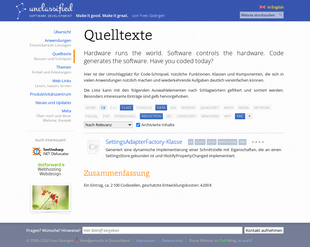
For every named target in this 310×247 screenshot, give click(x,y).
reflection (151, 116)
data (161, 107)
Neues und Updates (53, 102)
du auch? (245, 240)
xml (240, 116)
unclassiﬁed (50, 8)
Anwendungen (50, 43)
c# (103, 107)
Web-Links (50, 83)
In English (271, 7)
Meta (50, 115)
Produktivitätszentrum (50, 94)
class (126, 107)
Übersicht (62, 32)
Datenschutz (172, 240)
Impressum (145, 240)
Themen (50, 69)
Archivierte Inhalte (155, 124)
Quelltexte (50, 56)
